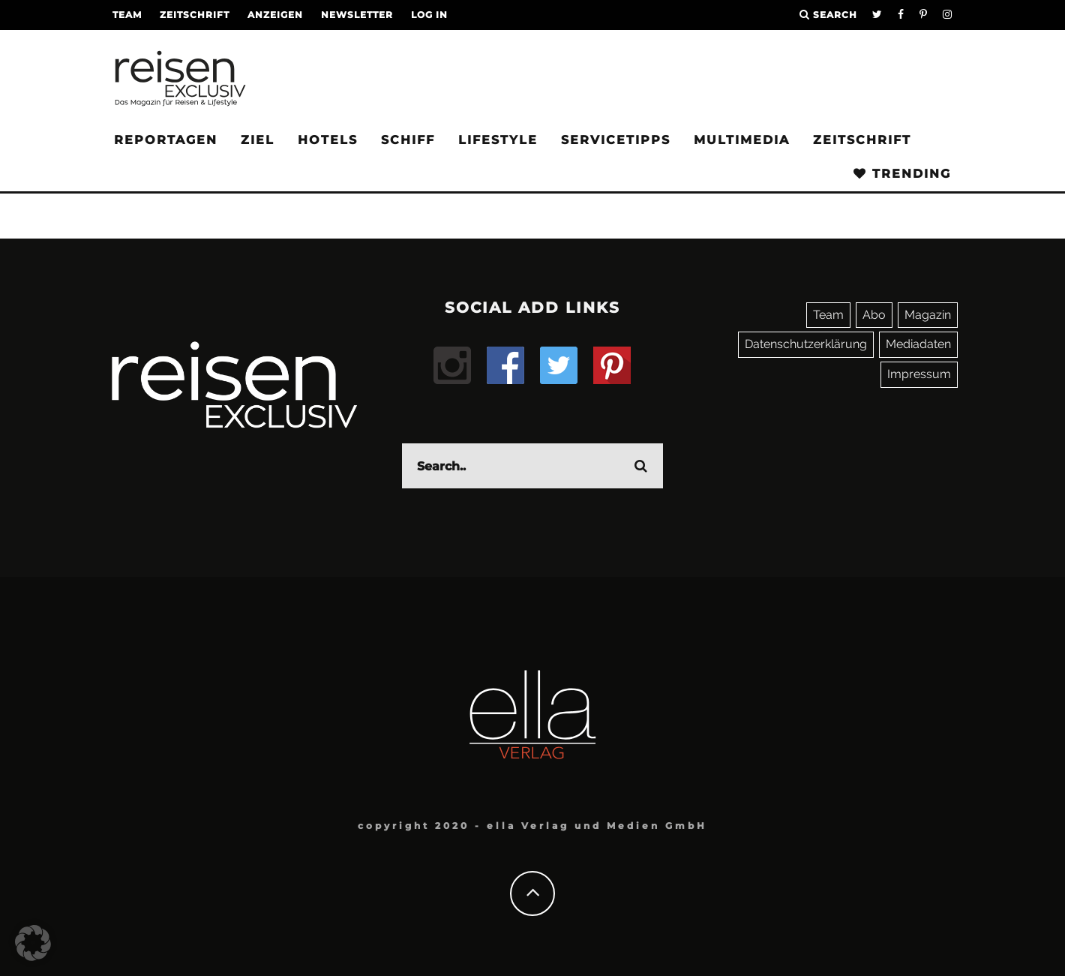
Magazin (927, 315)
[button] (33, 943)
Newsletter (357, 14)
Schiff (408, 140)
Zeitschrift (195, 14)
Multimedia (742, 140)
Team (127, 14)
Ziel (257, 140)
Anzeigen (275, 14)
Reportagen (166, 140)
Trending (902, 174)
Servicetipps (615, 140)
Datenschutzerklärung (806, 344)
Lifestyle (498, 140)
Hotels (328, 140)
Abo (874, 315)
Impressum (919, 374)
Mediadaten (918, 344)
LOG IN (429, 14)
